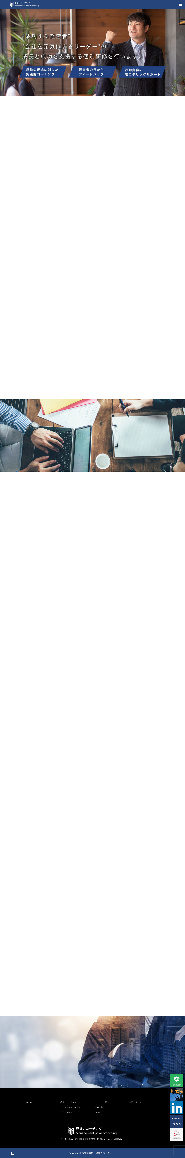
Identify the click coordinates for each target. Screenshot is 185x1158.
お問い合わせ (135, 1102)
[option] (92, 52)
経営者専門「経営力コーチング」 (99, 1153)
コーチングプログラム (70, 1107)
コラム (98, 1112)
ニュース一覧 (101, 1102)
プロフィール (66, 1112)
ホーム (29, 1102)
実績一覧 (99, 1107)
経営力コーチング (68, 1102)
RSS (11, 1152)
